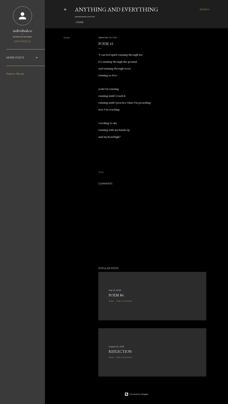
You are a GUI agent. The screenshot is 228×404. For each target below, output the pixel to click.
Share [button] (66, 37)
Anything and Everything (116, 9)
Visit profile (22, 41)
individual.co (22, 30)
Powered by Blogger (136, 394)
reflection (120, 351)
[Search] (204, 9)
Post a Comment (124, 301)
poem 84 (116, 295)
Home (80, 22)
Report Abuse (15, 73)
